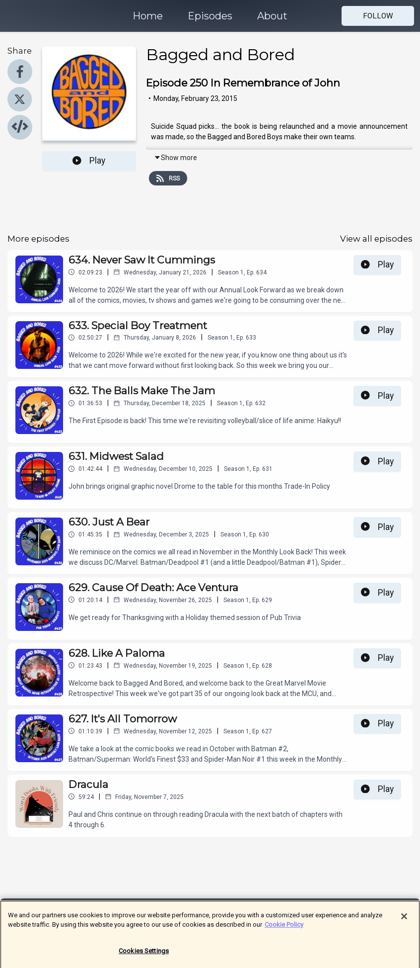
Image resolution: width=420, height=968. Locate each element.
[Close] (404, 921)
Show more (175, 158)
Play (88, 161)
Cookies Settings (144, 955)
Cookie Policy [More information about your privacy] (284, 929)
